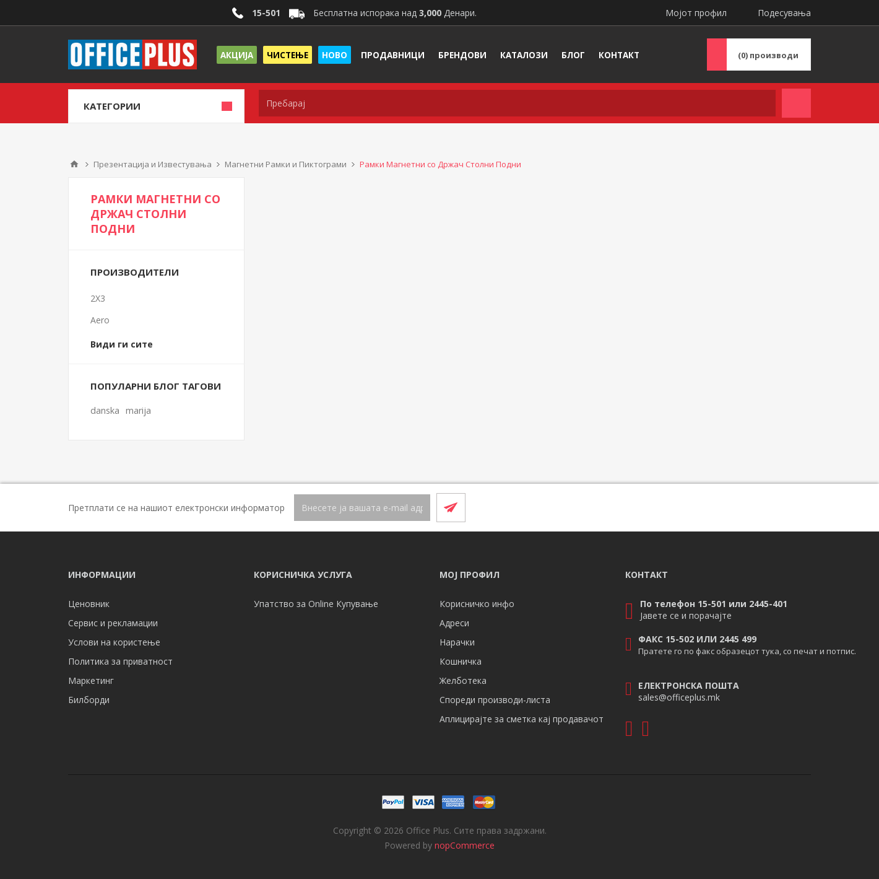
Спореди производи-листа (494, 700)
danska (104, 410)
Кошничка (460, 661)
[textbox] (517, 103)
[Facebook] (766, 507)
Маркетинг (91, 680)
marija (138, 410)
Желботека (463, 680)
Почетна (74, 164)
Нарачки (457, 642)
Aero (100, 320)
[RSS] (796, 507)
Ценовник (89, 604)
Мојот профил (696, 13)
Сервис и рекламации (113, 623)
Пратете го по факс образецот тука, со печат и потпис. (747, 651)
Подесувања (784, 13)
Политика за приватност (120, 661)
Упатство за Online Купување (316, 604)
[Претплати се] (362, 507)
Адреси (454, 623)
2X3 (97, 298)
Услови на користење (114, 642)
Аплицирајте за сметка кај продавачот (521, 719)
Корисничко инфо (476, 604)
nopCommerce (465, 845)
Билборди (89, 700)
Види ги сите (121, 344)
